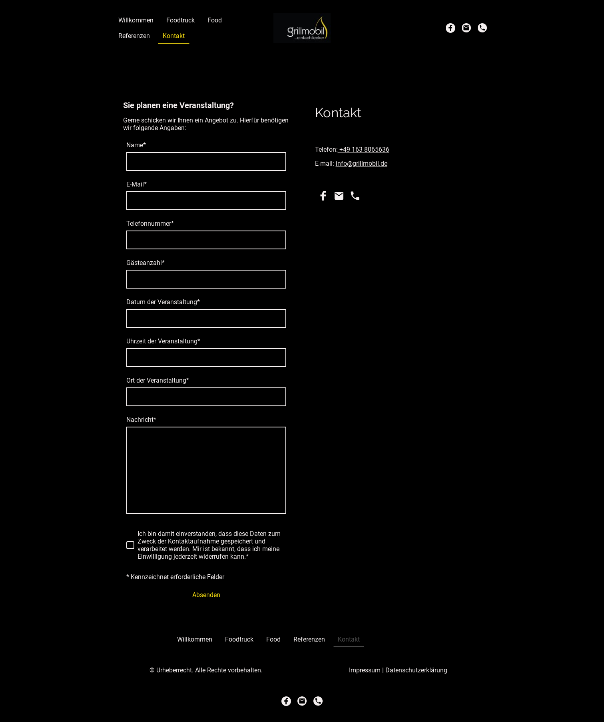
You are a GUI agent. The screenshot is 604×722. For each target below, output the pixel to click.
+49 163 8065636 (363, 149)
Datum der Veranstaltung (163, 302)
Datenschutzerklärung (416, 670)
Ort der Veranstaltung (157, 380)
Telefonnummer (150, 223)
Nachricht (141, 419)
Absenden (206, 595)
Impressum (365, 670)
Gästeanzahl (145, 263)
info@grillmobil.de (361, 163)
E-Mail (136, 184)
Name (136, 145)
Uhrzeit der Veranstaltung (163, 341)
